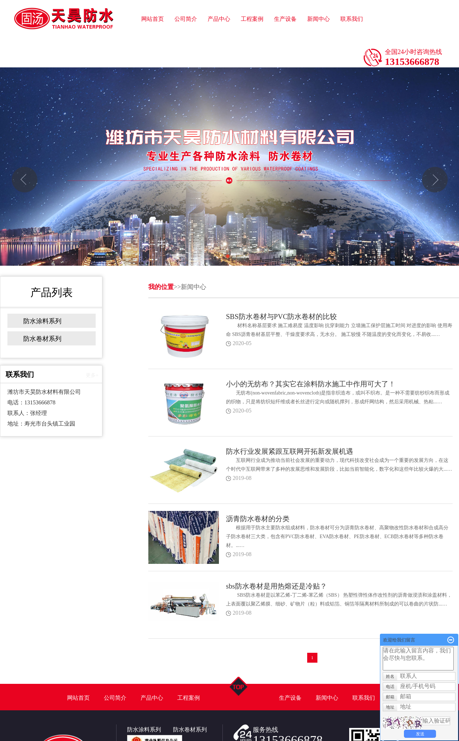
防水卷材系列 (42, 338)
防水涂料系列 (42, 321)
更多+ (92, 375)
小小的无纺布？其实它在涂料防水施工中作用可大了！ (310, 384)
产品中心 (219, 0)
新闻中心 (318, 0)
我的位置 (161, 286)
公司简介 (186, 0)
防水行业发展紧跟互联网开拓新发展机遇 (289, 451)
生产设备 (285, 0)
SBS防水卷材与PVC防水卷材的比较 (281, 316)
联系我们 (351, 0)
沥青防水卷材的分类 (258, 519)
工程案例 (252, 0)
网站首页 (152, 0)
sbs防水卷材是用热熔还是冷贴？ (276, 586)
